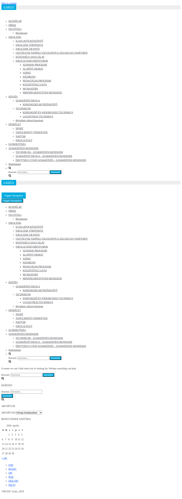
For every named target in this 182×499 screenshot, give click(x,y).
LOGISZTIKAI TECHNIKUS (38, 116)
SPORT (19, 128)
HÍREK (12, 25)
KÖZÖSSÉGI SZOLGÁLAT (30, 57)
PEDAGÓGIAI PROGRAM (37, 80)
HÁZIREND (29, 77)
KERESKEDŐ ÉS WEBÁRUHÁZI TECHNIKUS (48, 112)
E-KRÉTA (9, 7)
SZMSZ (27, 72)
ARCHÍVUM (8, 412)
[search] (95, 172)
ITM (11, 465)
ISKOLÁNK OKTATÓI (28, 49)
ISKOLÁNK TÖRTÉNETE (29, 45)
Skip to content (9, 3)
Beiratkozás (21, 33)
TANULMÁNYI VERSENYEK (32, 132)
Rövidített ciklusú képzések (29, 120)
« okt (4, 458)
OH (10, 473)
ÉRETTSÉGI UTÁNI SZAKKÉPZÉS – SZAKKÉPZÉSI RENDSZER (51, 160)
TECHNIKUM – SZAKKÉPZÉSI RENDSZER (39, 152)
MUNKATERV (30, 88)
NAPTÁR (21, 136)
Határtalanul (15, 164)
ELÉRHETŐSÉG (17, 144)
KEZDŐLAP (15, 21)
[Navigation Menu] (13, 195)
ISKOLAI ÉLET (24, 140)
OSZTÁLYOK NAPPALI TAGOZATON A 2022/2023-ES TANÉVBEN (52, 53)
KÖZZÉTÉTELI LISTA (35, 84)
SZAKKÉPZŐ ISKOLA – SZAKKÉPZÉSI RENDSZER (44, 156)
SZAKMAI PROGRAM (35, 65)
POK (11, 477)
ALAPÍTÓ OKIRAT (33, 69)
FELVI (12, 485)
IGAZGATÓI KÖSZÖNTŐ (29, 41)
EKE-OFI (13, 481)
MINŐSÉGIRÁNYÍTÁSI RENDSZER (42, 92)
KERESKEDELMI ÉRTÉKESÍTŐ (40, 104)
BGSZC (13, 469)
